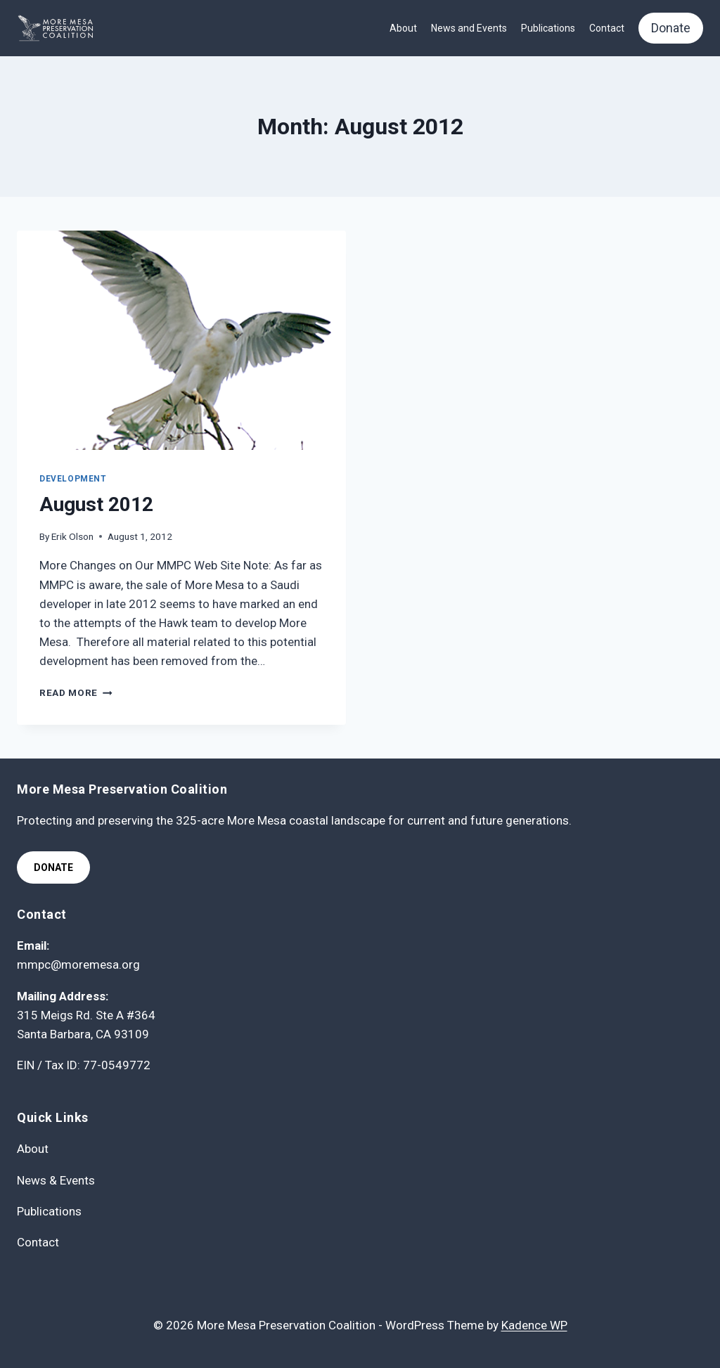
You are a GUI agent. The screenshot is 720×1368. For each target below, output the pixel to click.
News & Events (56, 1180)
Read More (75, 692)
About (403, 28)
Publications (548, 28)
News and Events (469, 28)
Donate (670, 27)
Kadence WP (534, 1325)
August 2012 (96, 504)
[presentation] (181, 340)
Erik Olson (72, 536)
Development (73, 479)
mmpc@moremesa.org (78, 964)
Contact (606, 28)
